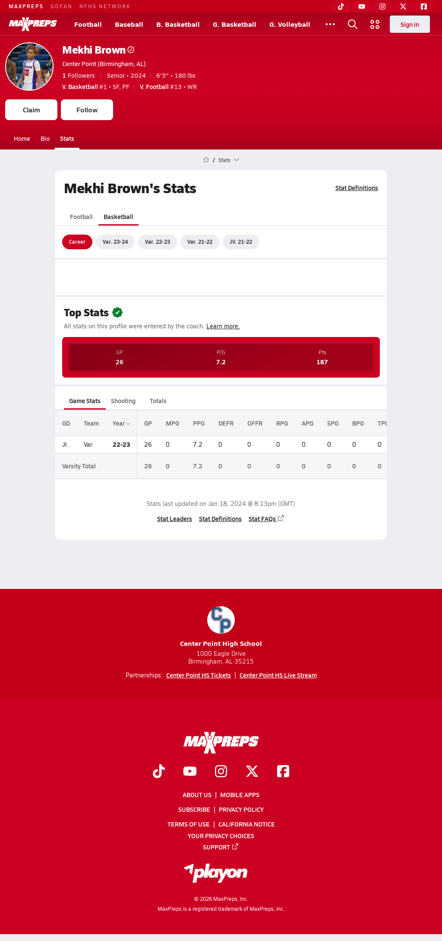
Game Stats (85, 400)
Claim (31, 109)
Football (88, 24)
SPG (332, 423)
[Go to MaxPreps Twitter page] (252, 772)
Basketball (118, 216)
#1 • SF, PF (95, 86)
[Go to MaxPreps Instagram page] (221, 772)
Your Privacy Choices (221, 835)
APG (307, 423)
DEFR (226, 423)
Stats (67, 138)
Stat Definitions (356, 187)
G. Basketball (234, 24)
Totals (158, 400)
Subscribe (194, 809)
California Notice (246, 824)
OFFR (254, 423)
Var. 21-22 (199, 241)
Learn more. (223, 326)
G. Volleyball (289, 24)
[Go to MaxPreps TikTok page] (159, 772)
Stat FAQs (267, 518)
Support (221, 846)
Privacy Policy (241, 809)
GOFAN (62, 6)
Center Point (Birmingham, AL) (104, 63)
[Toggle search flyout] (352, 24)
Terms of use (188, 824)
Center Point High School (221, 627)
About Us (197, 794)
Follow (87, 109)
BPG (358, 423)
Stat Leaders (174, 518)
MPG (172, 423)
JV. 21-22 (241, 241)
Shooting (123, 400)
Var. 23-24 (115, 241)
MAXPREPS (26, 6)
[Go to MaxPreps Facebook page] (283, 772)
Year (121, 423)
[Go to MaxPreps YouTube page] (190, 772)
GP (148, 423)
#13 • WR (168, 86)
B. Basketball (178, 24)
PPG (199, 423)
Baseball (129, 24)
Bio (45, 138)
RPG (282, 423)
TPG (383, 423)
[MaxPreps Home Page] (206, 160)
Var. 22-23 (157, 241)
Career (77, 241)
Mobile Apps (239, 794)
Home (22, 138)
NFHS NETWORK (105, 6)
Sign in (410, 24)
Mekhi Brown (98, 49)
